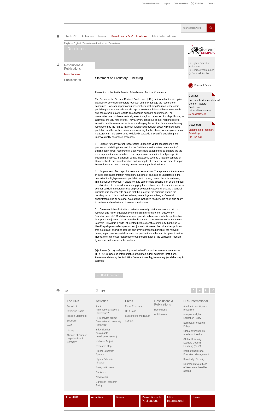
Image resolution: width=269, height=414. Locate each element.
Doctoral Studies (200, 73)
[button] (74, 291)
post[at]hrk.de (199, 114)
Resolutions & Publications (73, 66)
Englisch (68, 43)
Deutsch (211, 3)
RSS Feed (199, 3)
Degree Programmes (203, 70)
